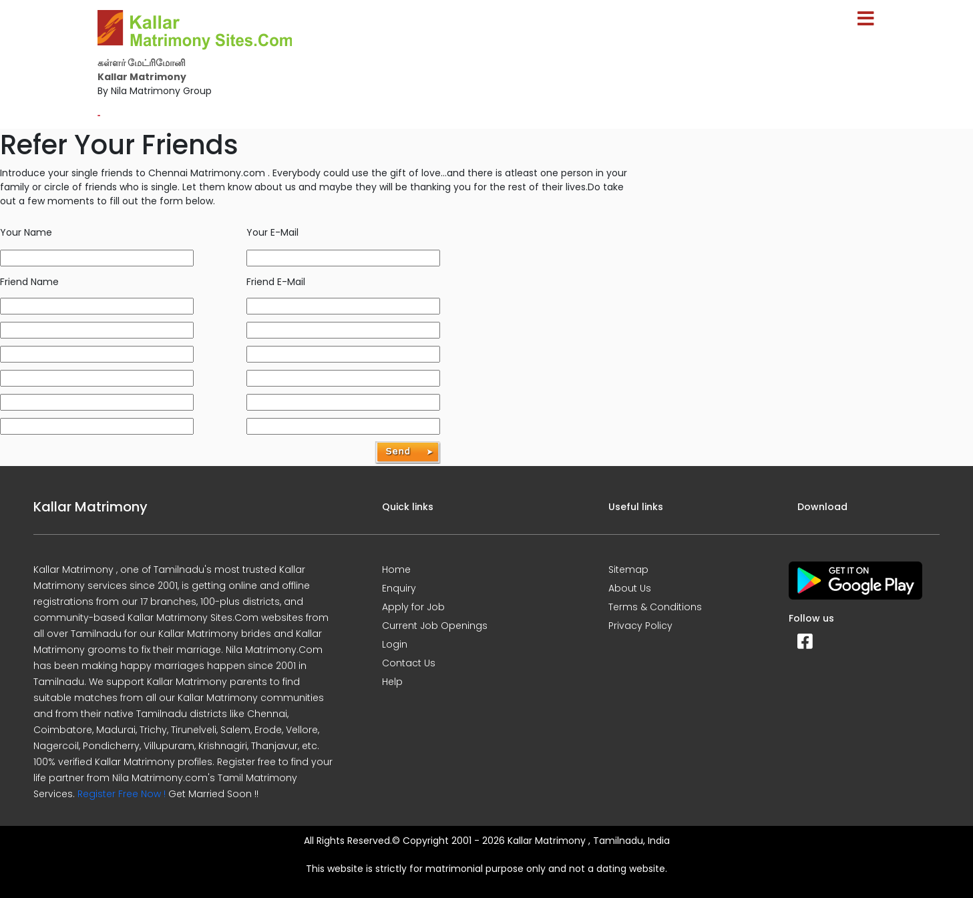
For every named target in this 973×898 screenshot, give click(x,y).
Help (392, 681)
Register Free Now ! (121, 794)
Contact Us (408, 663)
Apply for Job (413, 607)
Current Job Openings (435, 625)
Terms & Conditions (655, 607)
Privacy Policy (640, 625)
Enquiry (399, 588)
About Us (629, 588)
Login (394, 644)
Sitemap (628, 569)
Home (396, 569)
